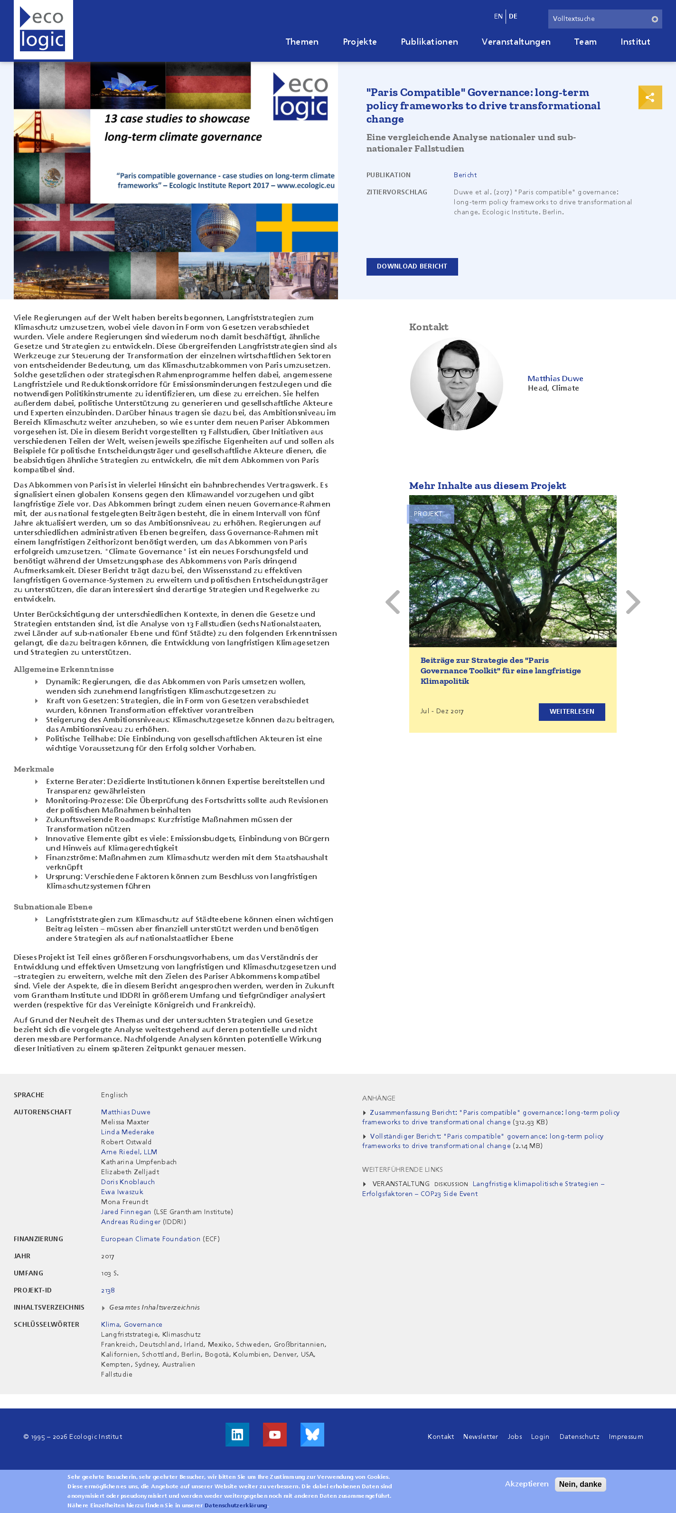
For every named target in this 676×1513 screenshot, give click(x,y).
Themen (302, 42)
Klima (110, 1324)
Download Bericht (412, 266)
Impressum (626, 1437)
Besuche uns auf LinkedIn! (237, 1434)
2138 (107, 1290)
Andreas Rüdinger (130, 1222)
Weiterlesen (571, 712)
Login (540, 1437)
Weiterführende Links (402, 1170)
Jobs (515, 1437)
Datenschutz (580, 1437)
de (513, 16)
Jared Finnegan (126, 1212)
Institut (635, 42)
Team (585, 42)
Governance (143, 1324)
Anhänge (378, 1098)
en (498, 16)
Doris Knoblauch (128, 1182)
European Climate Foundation (151, 1239)
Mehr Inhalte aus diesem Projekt (487, 485)
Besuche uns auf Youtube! (275, 1434)
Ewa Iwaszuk (122, 1192)
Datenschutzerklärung (236, 1506)
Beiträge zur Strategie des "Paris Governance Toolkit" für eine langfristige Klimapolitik (501, 670)
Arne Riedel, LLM (129, 1152)
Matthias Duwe (125, 1112)
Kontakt (441, 1437)
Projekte (360, 42)
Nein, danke (580, 1484)
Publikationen (429, 42)
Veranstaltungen (516, 42)
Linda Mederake (127, 1132)
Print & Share (650, 97)
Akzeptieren (527, 1484)
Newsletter (480, 1437)
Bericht (465, 175)
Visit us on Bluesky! (312, 1434)
